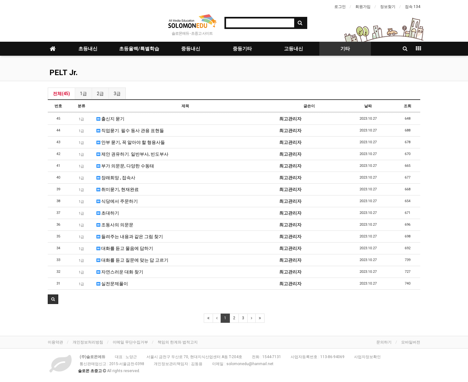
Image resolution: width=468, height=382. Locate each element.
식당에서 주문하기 (117, 201)
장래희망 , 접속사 (115, 177)
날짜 (368, 106)
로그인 (340, 6)
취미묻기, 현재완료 (117, 189)
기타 (345, 49)
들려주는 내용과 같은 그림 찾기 (129, 236)
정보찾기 (387, 6)
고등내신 (293, 49)
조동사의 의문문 (114, 224)
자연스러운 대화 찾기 (119, 271)
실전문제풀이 (112, 283)
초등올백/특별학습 (139, 49)
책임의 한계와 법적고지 (178, 342)
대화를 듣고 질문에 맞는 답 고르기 (132, 260)
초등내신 (87, 49)
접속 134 (412, 6)
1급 (83, 93)
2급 (100, 93)
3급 (117, 93)
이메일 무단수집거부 (130, 342)
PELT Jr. (63, 72)
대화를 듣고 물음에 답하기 (124, 248)
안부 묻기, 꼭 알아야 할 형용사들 (130, 142)
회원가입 (363, 6)
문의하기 (384, 342)
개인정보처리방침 (88, 342)
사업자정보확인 (367, 357)
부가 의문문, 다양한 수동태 (125, 165)
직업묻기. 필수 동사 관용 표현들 (130, 130)
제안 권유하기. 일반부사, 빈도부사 (132, 154)
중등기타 (242, 49)
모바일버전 (410, 342)
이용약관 (55, 342)
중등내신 (190, 49)
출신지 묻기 (110, 118)
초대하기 (107, 213)
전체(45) (61, 93)
